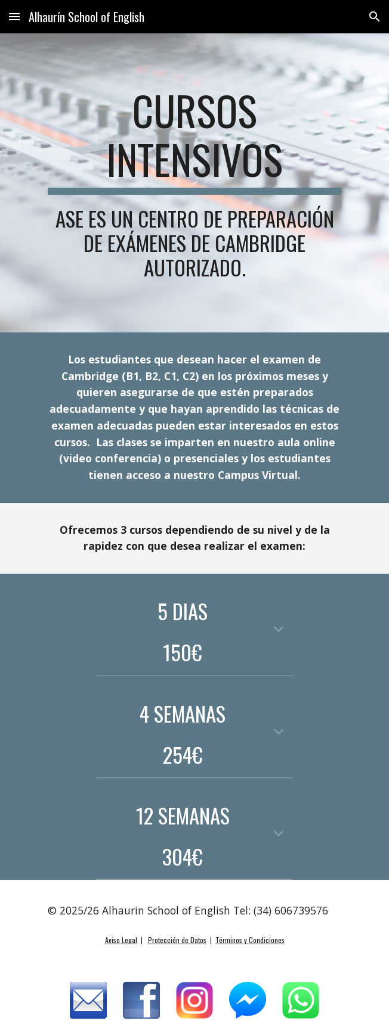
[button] (14, 16)
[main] (194, 183)
